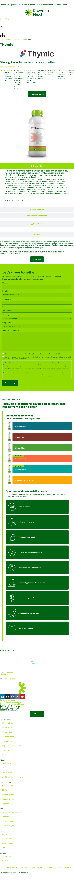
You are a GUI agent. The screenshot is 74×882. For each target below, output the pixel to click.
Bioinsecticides (19, 39)
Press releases (7, 843)
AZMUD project (8, 799)
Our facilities (7, 772)
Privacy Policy (32, 354)
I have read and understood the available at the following (32, 354)
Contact (3, 853)
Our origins (6, 763)
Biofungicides (7, 741)
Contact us (6, 856)
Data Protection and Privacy (32, 867)
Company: (6, 299)
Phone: (5, 307)
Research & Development (12, 812)
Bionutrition (7, 732)
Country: (6, 315)
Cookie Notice (11, 867)
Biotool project (8, 795)
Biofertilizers (7, 728)
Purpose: (6, 323)
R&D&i (2, 809)
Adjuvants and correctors (12, 746)
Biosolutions (5, 720)
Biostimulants (7, 723)
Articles (5, 834)
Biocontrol (16, 67)
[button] (1, 4)
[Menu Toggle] (37, 23)
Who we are (7, 768)
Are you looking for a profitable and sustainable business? (32, 251)
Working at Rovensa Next (12, 777)
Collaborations (7, 821)
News (2, 831)
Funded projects (8, 826)
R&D (4, 848)
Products (9, 39)
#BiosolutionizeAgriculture (11, 254)
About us (3, 760)
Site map (68, 867)
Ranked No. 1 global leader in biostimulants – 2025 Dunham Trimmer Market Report (33, 5)
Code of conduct (54, 867)
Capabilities (6, 817)
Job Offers (6, 861)
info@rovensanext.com (46, 374)
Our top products (9, 755)
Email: (5, 291)
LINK (58, 354)
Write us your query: (11, 330)
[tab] (37, 166)
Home (2, 39)
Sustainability (5, 782)
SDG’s (4, 790)
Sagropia (5, 804)
